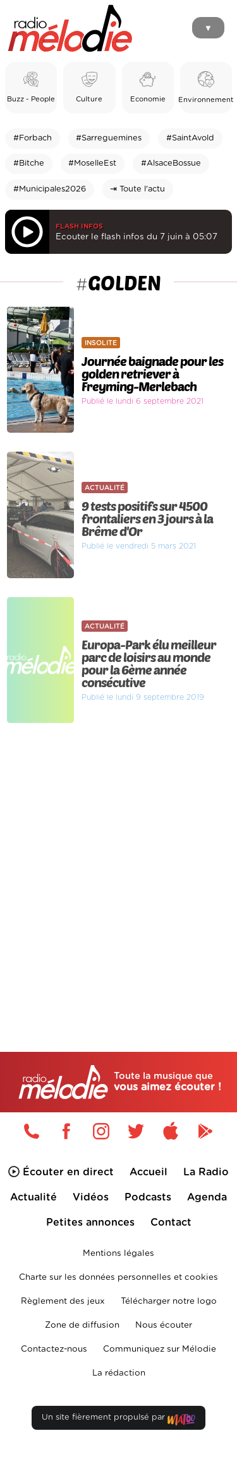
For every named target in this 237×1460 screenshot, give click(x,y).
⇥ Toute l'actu (137, 189)
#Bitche (28, 163)
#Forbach (32, 138)
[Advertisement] (118, 861)
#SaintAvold (190, 138)
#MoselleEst (92, 163)
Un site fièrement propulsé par (118, 1420)
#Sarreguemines (109, 138)
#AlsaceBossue (171, 163)
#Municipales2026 (49, 189)
